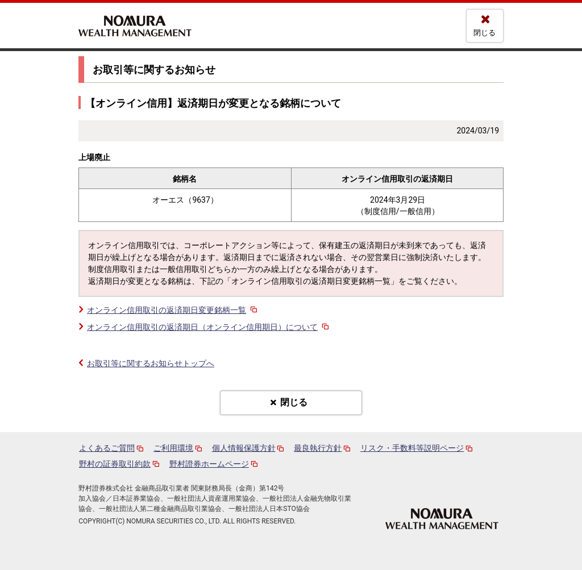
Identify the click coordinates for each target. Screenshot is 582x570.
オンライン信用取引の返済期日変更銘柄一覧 (173, 310)
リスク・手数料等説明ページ (412, 447)
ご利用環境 (173, 447)
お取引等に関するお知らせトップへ (150, 363)
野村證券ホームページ (209, 463)
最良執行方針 (318, 447)
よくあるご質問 (107, 447)
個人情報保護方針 (244, 447)
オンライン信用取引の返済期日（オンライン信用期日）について (209, 327)
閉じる (484, 32)
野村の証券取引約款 (115, 463)
